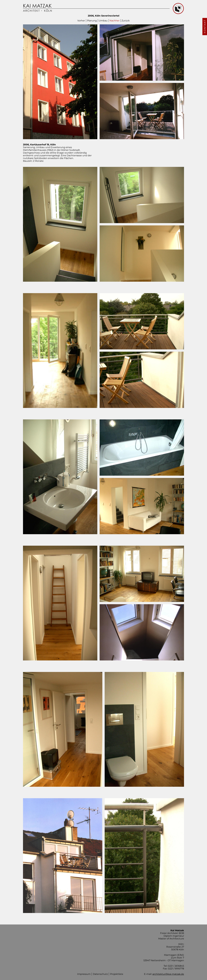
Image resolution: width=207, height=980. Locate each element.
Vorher (81, 20)
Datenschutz (100, 974)
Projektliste (116, 974)
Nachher (114, 20)
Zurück (125, 20)
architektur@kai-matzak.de (168, 974)
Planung (92, 20)
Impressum (84, 974)
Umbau (103, 20)
